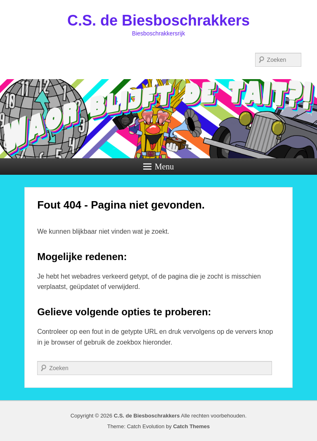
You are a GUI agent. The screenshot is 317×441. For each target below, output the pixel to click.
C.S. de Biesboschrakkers (158, 20)
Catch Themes (191, 426)
